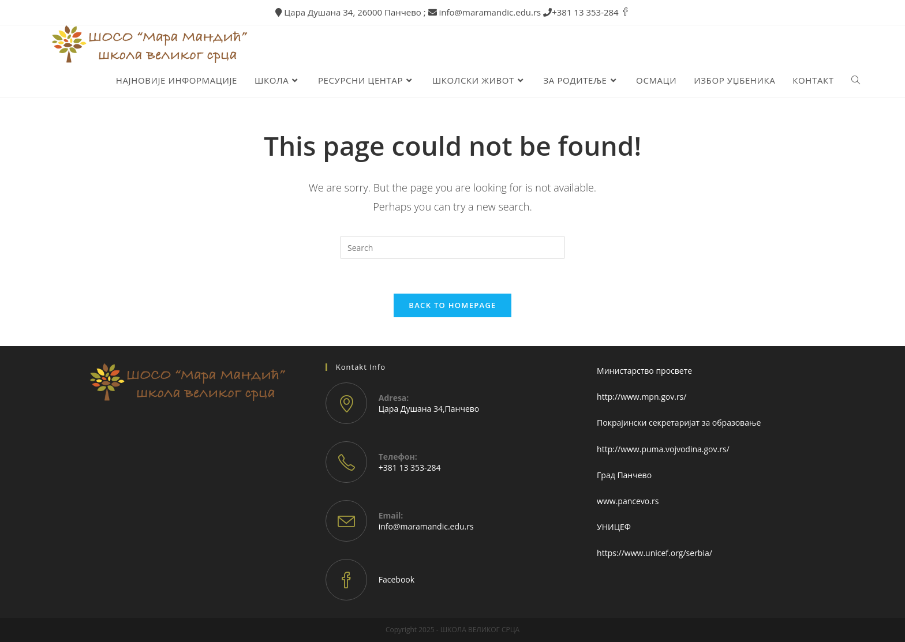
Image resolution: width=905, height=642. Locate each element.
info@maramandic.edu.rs (426, 526)
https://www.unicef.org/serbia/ (654, 552)
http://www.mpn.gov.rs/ (641, 396)
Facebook (396, 579)
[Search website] (856, 80)
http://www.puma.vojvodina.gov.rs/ (663, 449)
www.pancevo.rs (628, 500)
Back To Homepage (452, 305)
